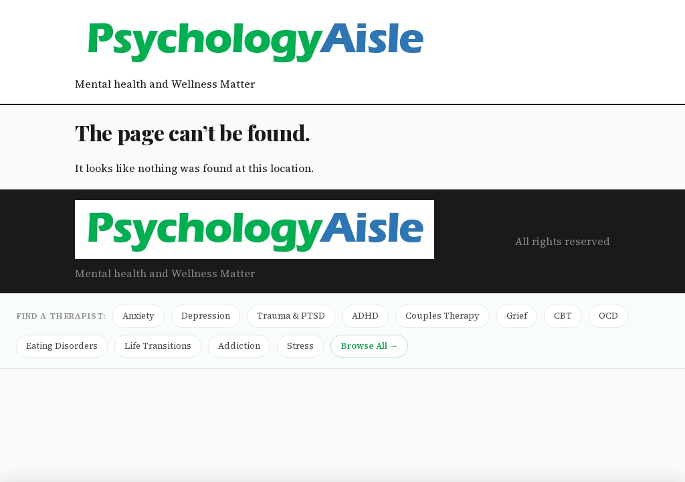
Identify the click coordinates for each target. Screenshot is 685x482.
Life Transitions (157, 345)
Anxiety (138, 315)
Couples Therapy (442, 315)
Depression (205, 315)
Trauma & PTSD (291, 315)
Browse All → (369, 345)
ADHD (365, 315)
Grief (516, 315)
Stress (300, 345)
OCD (608, 315)
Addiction (239, 345)
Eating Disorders (62, 345)
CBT (563, 315)
